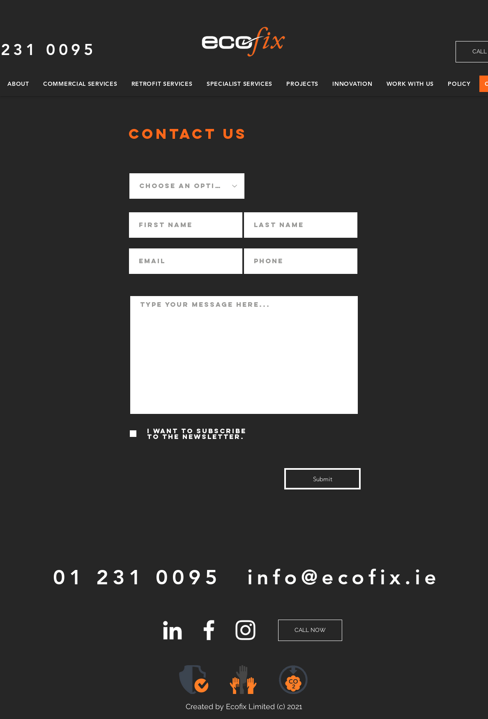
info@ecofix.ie (343, 577)
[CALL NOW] (310, 630)
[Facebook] (209, 630)
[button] (293, 679)
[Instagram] (245, 630)
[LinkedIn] (172, 630)
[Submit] (322, 478)
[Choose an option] (187, 186)
